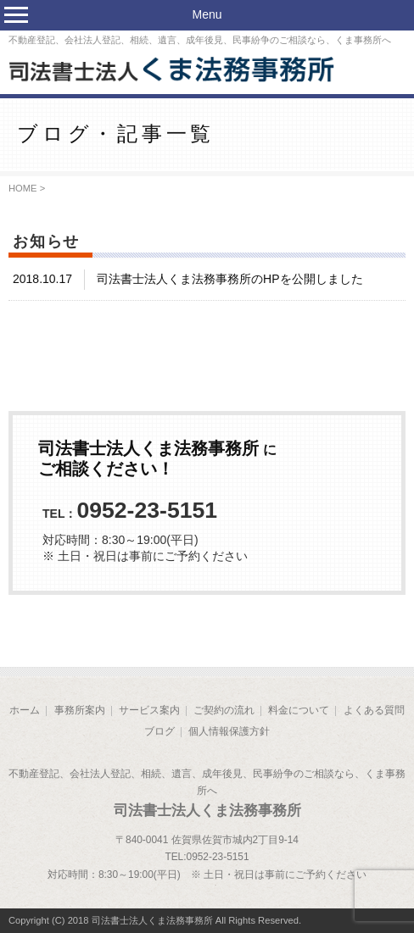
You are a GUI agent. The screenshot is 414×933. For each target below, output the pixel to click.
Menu (206, 14)
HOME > (26, 188)
